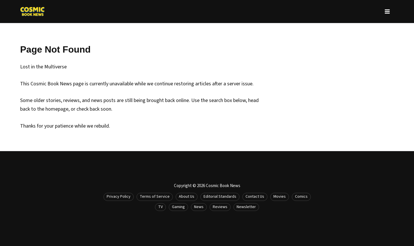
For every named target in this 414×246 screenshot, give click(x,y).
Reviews (220, 207)
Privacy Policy (119, 196)
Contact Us (255, 196)
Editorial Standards (220, 196)
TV (160, 207)
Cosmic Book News (223, 186)
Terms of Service (155, 196)
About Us (186, 196)
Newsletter (246, 207)
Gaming (178, 207)
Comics (301, 196)
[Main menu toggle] (387, 11)
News (199, 207)
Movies (279, 196)
